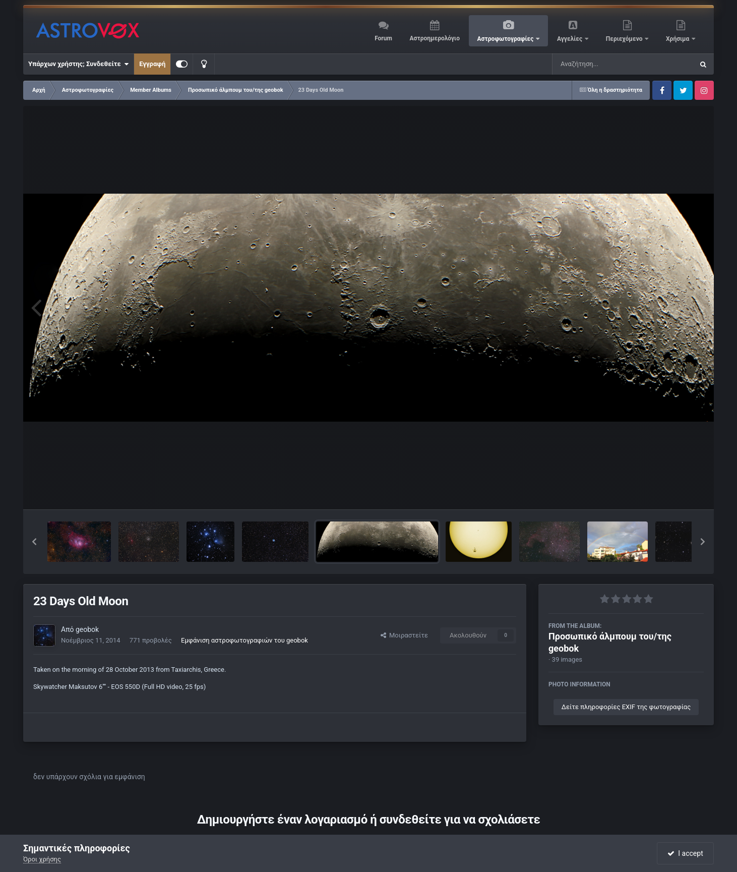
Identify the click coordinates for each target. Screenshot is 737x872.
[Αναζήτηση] (602, 64)
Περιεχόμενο (625, 38)
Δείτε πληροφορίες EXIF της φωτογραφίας (626, 707)
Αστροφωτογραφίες (506, 38)
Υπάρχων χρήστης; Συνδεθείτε (78, 64)
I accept (685, 853)
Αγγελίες (570, 38)
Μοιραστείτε (404, 635)
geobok (87, 629)
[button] (34, 542)
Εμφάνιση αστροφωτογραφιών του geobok (244, 640)
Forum (383, 38)
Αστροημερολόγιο (434, 38)
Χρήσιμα (678, 38)
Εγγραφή (152, 64)
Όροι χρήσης (42, 859)
